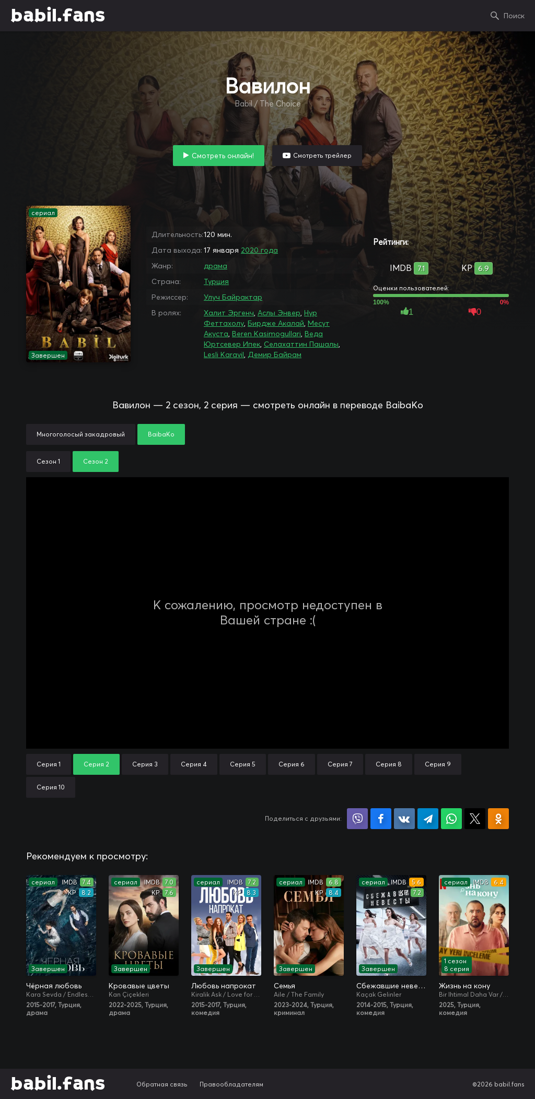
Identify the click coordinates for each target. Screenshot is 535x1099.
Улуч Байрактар (233, 297)
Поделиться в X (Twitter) (474, 818)
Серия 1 (49, 764)
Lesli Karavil (224, 354)
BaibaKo (161, 434)
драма (215, 265)
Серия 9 (438, 764)
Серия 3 (145, 764)
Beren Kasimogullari (266, 333)
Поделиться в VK (404, 818)
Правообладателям (231, 1084)
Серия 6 (291, 764)
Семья (284, 985)
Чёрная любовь (54, 985)
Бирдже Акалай (276, 323)
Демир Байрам (274, 354)
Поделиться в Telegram (427, 818)
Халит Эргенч (229, 312)
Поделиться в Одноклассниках (498, 818)
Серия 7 (340, 764)
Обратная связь (162, 1084)
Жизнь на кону (464, 985)
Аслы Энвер (279, 312)
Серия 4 (194, 764)
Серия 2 (96, 764)
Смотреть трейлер (322, 155)
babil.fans (57, 16)
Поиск (514, 15)
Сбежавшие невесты (391, 985)
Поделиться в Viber (357, 818)
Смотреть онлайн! (223, 155)
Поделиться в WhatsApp (451, 818)
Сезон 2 (95, 461)
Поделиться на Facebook (380, 818)
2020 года (259, 250)
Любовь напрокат (223, 985)
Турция (216, 281)
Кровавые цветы (139, 985)
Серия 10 (51, 787)
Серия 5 (242, 764)
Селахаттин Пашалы (301, 344)
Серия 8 (389, 764)
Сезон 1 (48, 461)
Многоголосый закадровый (81, 434)
